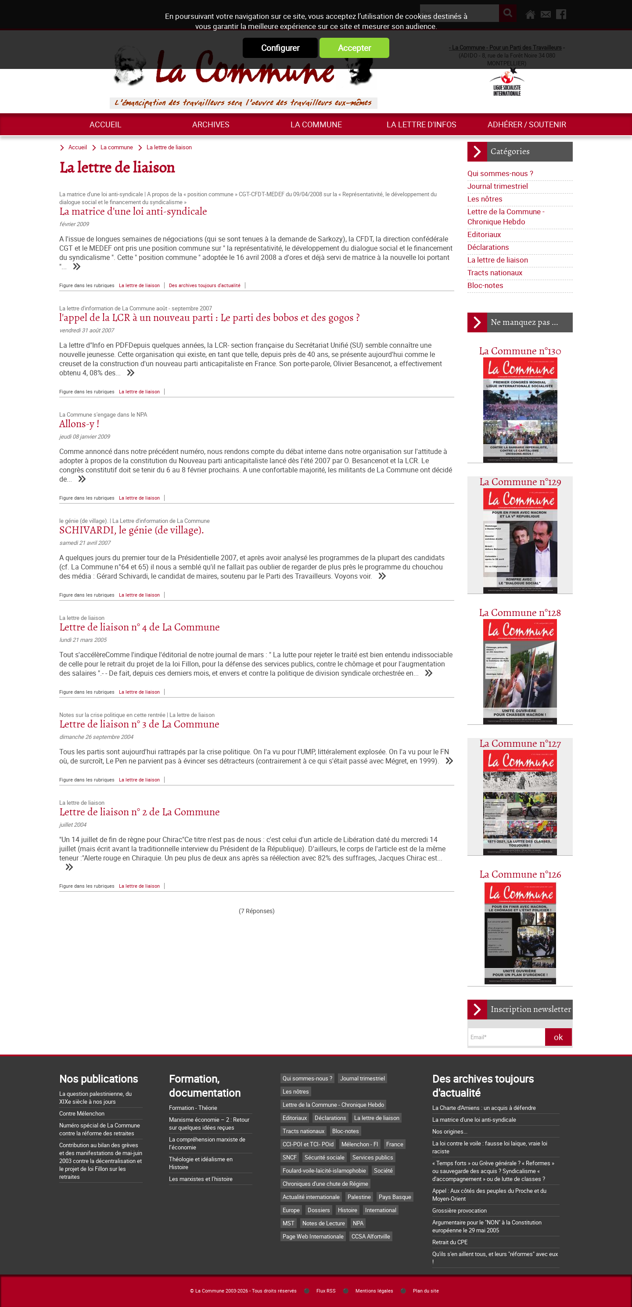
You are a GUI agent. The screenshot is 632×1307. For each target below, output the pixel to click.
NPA (358, 1223)
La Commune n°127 (520, 744)
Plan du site (426, 1291)
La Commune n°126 (520, 875)
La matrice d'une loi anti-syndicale (133, 212)
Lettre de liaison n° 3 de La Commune (139, 725)
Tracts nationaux (494, 272)
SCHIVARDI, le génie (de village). (131, 530)
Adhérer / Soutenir (527, 124)
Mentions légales (374, 1291)
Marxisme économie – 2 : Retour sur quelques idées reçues (209, 1123)
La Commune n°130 (520, 351)
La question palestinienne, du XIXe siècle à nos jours (95, 1097)
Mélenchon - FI (359, 1144)
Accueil (106, 124)
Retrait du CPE (449, 1242)
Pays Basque (395, 1197)
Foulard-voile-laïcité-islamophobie (324, 1170)
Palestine (359, 1197)
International (380, 1210)
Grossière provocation (459, 1210)
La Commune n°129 (520, 482)
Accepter (354, 48)
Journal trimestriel (497, 186)
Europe (291, 1210)
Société (383, 1170)
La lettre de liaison (497, 260)
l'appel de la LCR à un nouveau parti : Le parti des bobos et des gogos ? (209, 318)
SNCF (290, 1157)
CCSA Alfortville (371, 1236)
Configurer (280, 48)
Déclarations (488, 247)
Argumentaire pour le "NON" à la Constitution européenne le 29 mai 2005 (487, 1226)
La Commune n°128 (520, 613)
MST (288, 1223)
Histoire (347, 1210)
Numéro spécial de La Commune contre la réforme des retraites (99, 1129)
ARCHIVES (211, 124)
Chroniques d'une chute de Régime (325, 1184)
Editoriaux (484, 234)
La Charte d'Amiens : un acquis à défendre (484, 1108)
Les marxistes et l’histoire (201, 1179)
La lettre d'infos (421, 124)
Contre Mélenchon (81, 1113)
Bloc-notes (485, 285)
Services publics (372, 1157)
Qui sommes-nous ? (500, 173)
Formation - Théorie (193, 1108)
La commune (316, 124)
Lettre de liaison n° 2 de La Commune (139, 812)
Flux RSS (326, 1291)
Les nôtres (485, 199)
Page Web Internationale (313, 1236)
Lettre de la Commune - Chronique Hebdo (506, 216)
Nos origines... (449, 1131)
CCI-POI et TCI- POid (308, 1144)
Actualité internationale (311, 1197)
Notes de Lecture (323, 1223)
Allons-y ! (79, 424)
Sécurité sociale (325, 1157)
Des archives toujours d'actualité (205, 285)
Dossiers (319, 1210)
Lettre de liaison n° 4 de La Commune (139, 628)
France (394, 1144)
